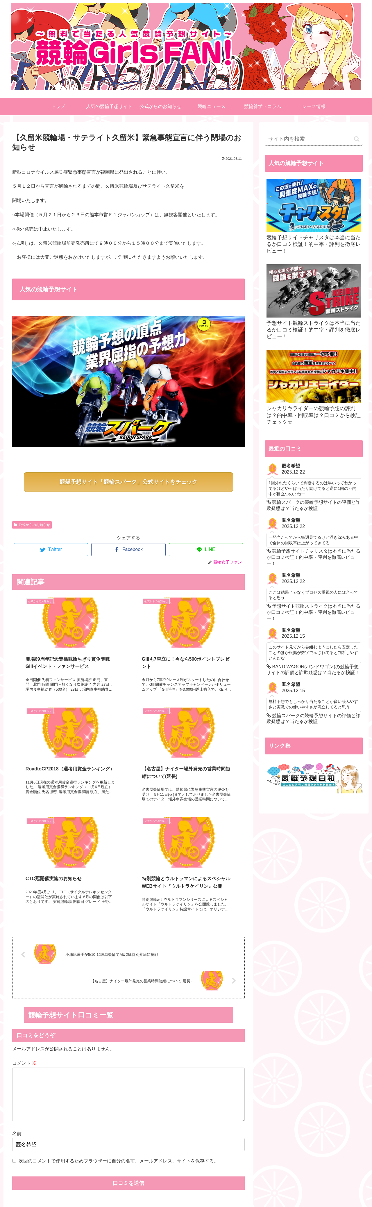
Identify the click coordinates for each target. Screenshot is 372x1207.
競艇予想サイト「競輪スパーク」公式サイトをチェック (129, 482)
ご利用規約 (169, 1189)
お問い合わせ (204, 1189)
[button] (357, 139)
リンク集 (238, 1189)
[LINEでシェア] (206, 549)
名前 (17, 1030)
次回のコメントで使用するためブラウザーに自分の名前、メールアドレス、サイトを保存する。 (119, 1057)
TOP (134, 1189)
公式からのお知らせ (32, 525)
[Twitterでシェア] (51, 549)
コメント (24, 950)
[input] (314, 139)
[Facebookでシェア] (128, 549)
